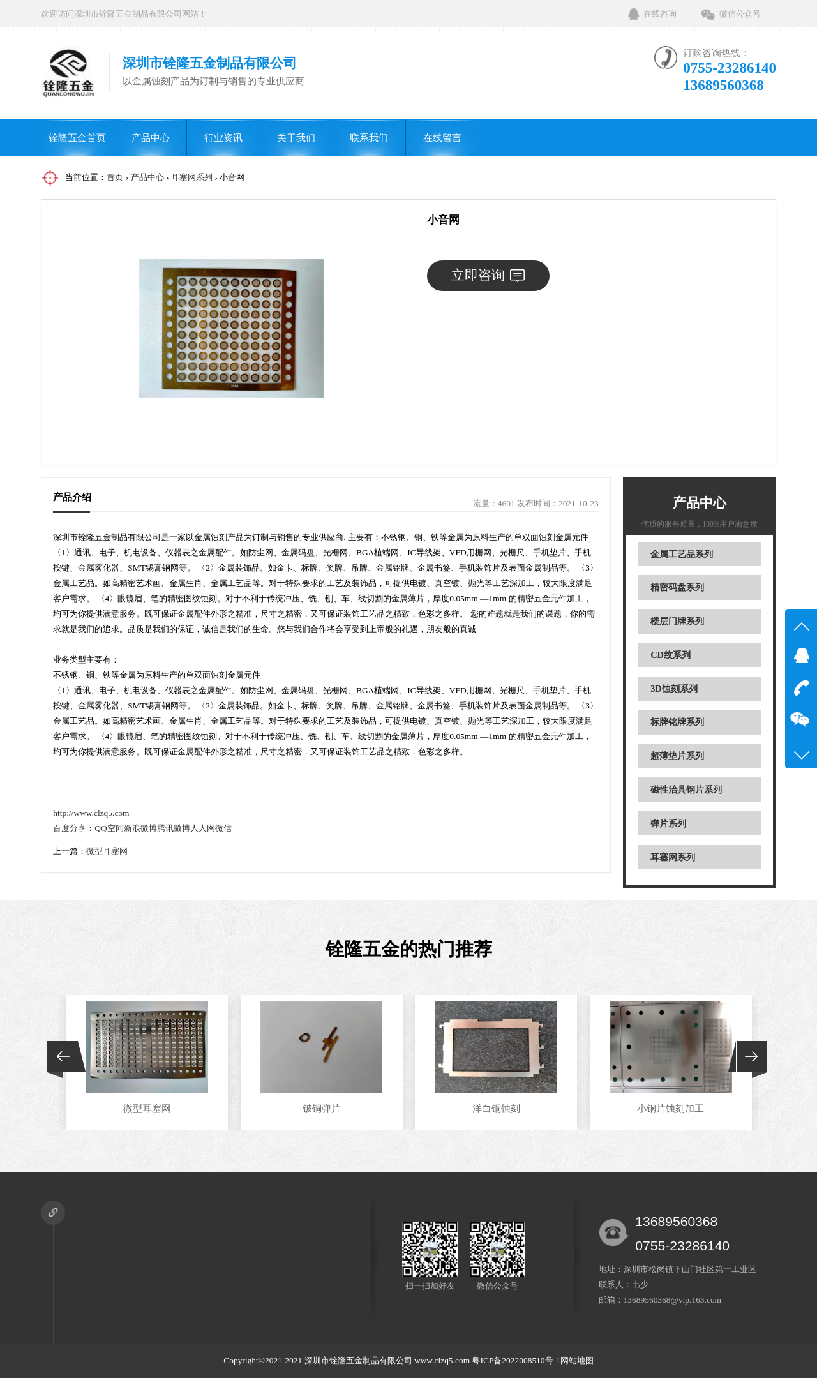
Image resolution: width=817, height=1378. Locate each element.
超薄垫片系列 (677, 756)
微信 (223, 828)
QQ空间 (108, 828)
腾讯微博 (173, 828)
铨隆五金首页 (77, 137)
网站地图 (577, 1360)
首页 (115, 177)
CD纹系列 (670, 655)
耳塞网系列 (192, 177)
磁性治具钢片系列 (686, 789)
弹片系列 (668, 823)
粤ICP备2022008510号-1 (516, 1360)
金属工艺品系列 (681, 554)
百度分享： (73, 828)
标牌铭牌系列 (677, 722)
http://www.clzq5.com (91, 813)
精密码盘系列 (677, 587)
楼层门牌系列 (677, 621)
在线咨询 (660, 14)
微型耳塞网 (107, 851)
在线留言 (442, 137)
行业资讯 (223, 137)
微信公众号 (740, 14)
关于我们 (296, 137)
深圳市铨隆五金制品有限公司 (358, 1360)
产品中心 (150, 137)
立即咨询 (488, 275)
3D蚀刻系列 (674, 689)
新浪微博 (140, 828)
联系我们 (369, 137)
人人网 (202, 828)
